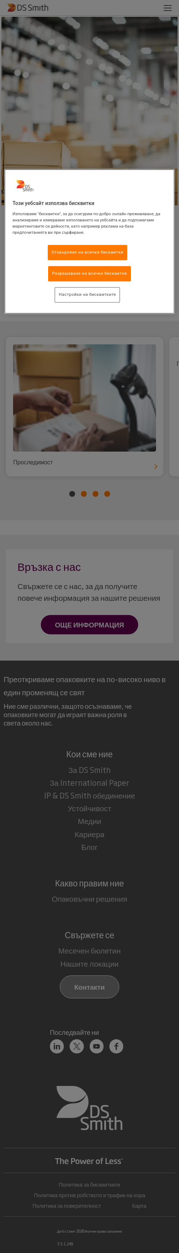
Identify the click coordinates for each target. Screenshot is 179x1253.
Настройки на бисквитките (87, 294)
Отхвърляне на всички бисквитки (88, 252)
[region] (89, 241)
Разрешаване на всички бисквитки (89, 273)
